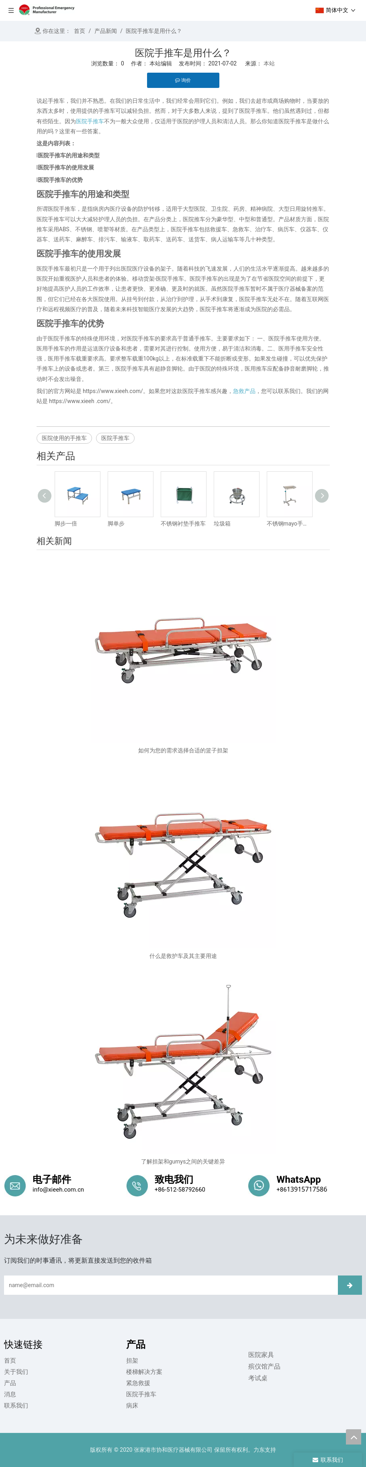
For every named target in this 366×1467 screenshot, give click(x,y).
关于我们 (16, 1371)
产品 (10, 1383)
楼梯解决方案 (144, 1371)
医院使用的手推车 (64, 438)
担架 (132, 1360)
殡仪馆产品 (264, 1366)
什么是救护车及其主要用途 (183, 956)
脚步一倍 (66, 523)
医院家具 (261, 1355)
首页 (10, 1360)
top (353, 1437)
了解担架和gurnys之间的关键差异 (183, 1161)
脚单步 (116, 523)
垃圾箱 (222, 523)
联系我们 (16, 1405)
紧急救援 (138, 1383)
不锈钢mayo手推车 (289, 523)
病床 (132, 1405)
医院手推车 (115, 438)
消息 (10, 1394)
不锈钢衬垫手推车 (183, 523)
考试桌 (257, 1378)
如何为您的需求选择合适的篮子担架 (183, 750)
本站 (269, 63)
